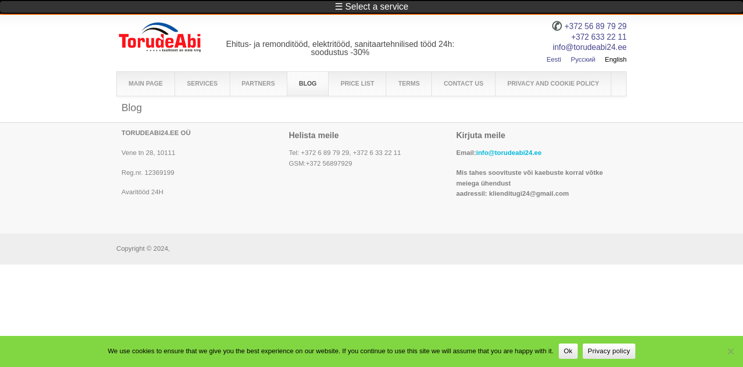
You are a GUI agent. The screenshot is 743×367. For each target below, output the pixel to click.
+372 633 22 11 (599, 37)
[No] (730, 351)
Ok (568, 351)
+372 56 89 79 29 (595, 26)
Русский (583, 59)
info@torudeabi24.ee (508, 152)
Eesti (554, 59)
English (616, 59)
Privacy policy (609, 351)
